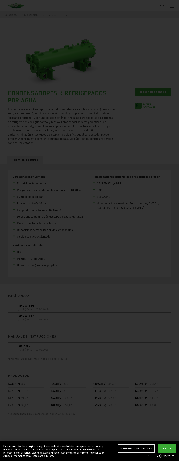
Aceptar (167, 448)
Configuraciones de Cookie (136, 448)
